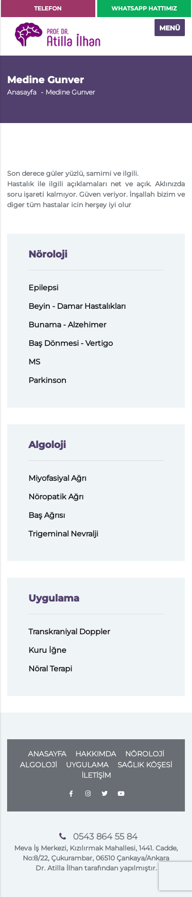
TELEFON (48, 8)
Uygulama (53, 598)
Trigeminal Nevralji (63, 533)
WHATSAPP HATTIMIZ (144, 8)
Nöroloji (47, 254)
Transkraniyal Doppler (69, 631)
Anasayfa (22, 92)
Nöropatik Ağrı (55, 496)
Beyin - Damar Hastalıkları (77, 306)
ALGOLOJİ (38, 764)
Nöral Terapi (50, 668)
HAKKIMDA (95, 753)
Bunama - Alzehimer (67, 324)
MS (34, 361)
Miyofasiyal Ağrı (57, 478)
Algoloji (47, 444)
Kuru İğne (47, 650)
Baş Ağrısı (46, 515)
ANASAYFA (47, 753)
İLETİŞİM (96, 775)
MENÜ (169, 28)
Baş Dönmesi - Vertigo (70, 343)
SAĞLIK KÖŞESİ (145, 764)
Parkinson (47, 380)
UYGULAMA (87, 764)
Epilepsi (43, 287)
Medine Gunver (70, 92)
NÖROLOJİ (144, 753)
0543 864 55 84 (105, 836)
